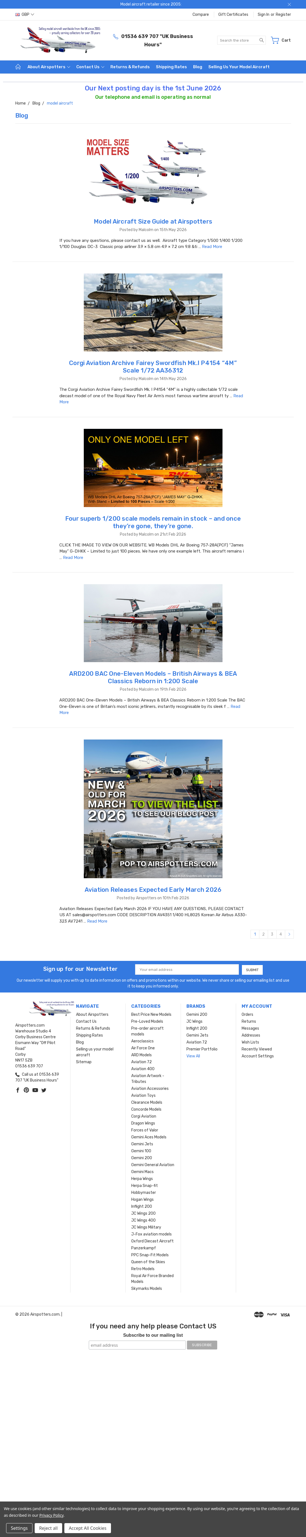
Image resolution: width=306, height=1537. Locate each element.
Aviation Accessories (150, 1088)
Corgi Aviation (143, 1116)
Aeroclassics (142, 1041)
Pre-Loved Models (147, 1021)
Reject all (48, 1528)
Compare (201, 14)
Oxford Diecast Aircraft (152, 1241)
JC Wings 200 (143, 1213)
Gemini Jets (142, 1143)
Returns (249, 1021)
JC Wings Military (146, 1227)
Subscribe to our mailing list (153, 1335)
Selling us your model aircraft (239, 66)
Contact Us (90, 66)
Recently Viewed (257, 1049)
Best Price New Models (151, 1014)
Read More (212, 246)
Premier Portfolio (202, 1049)
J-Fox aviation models (151, 1234)
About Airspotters (48, 66)
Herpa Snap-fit (144, 1185)
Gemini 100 (141, 1150)
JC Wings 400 (143, 1220)
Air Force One (143, 1047)
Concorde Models (146, 1109)
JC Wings (194, 1021)
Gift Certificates (233, 14)
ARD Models (141, 1054)
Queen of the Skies (148, 1261)
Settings (19, 1528)
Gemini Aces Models (148, 1137)
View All (193, 1056)
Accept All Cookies (88, 1528)
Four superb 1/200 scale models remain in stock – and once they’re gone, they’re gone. (153, 522)
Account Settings (258, 1056)
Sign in (263, 14)
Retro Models (143, 1268)
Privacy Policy (51, 1515)
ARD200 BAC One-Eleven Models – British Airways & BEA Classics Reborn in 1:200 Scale (153, 677)
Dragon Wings (143, 1123)
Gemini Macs (142, 1171)
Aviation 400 (143, 1068)
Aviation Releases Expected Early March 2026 (153, 889)
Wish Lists (250, 1042)
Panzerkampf (143, 1247)
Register (283, 14)
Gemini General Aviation (152, 1164)
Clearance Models (146, 1102)
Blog (197, 66)
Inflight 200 (141, 1206)
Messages (250, 1028)
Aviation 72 (141, 1061)
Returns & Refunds (130, 66)
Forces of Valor (144, 1130)
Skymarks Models (146, 1288)
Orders (247, 1014)
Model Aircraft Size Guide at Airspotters (153, 221)
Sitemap (84, 1061)
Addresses (251, 1035)
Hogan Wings (142, 1199)
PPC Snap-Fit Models (150, 1254)
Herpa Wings (142, 1178)
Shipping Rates (171, 66)
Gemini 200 (141, 1157)
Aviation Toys (143, 1095)
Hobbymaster (143, 1192)
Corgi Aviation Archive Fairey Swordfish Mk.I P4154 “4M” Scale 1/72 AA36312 (153, 366)
